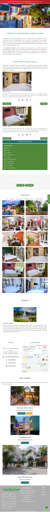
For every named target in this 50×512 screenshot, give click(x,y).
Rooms (43, 492)
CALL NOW (19, 185)
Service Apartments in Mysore (25, 440)
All (6, 199)
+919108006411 (12, 360)
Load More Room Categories (24, 141)
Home (43, 490)
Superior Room (29, 199)
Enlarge (13, 208)
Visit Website (21, 413)
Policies (43, 495)
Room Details (7, 103)
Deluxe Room (19, 199)
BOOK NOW (29, 185)
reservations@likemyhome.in (12, 357)
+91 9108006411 (27, 496)
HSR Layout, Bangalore (25, 480)
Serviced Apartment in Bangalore (25, 410)
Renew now (27, 1)
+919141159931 (12, 363)
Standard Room (39, 199)
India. (10, 508)
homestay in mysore (10, 48)
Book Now (43, 103)
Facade (11, 199)
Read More (18, 54)
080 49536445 (12, 366)
